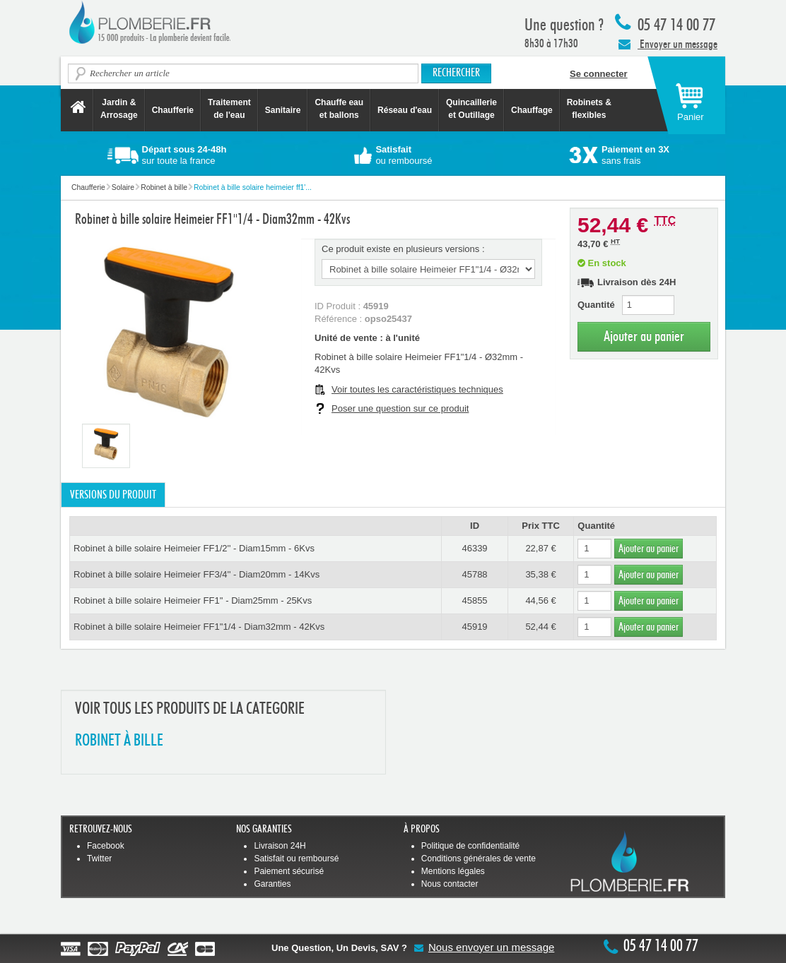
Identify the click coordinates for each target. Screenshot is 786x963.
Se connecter (599, 73)
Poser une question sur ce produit (400, 408)
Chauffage (532, 110)
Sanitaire (283, 110)
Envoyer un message (667, 43)
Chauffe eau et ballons (339, 108)
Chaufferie (173, 110)
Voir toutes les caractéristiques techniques (417, 389)
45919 (474, 626)
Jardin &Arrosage (119, 108)
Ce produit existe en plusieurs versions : (403, 249)
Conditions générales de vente (478, 858)
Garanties (272, 884)
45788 (474, 574)
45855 (474, 600)
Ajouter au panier (644, 336)
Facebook (105, 846)
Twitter (99, 858)
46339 (474, 548)
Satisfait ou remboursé (296, 858)
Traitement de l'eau (229, 108)
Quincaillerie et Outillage (471, 108)
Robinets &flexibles (589, 108)
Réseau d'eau (404, 110)
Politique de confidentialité (470, 846)
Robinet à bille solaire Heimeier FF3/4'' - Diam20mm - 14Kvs (196, 574)
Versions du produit (113, 495)
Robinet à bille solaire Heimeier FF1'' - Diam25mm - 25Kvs (193, 600)
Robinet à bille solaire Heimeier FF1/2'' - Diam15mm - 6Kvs (194, 548)
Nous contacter (450, 884)
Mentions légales (453, 871)
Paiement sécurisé (289, 871)
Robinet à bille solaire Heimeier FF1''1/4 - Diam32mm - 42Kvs (199, 626)
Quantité (596, 304)
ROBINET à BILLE (119, 741)
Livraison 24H (279, 846)
